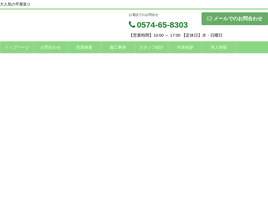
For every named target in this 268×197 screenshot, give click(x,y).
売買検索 (84, 47)
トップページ (17, 47)
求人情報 (219, 47)
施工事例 (118, 47)
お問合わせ (50, 47)
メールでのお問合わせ (235, 18)
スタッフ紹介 (151, 47)
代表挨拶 (185, 47)
